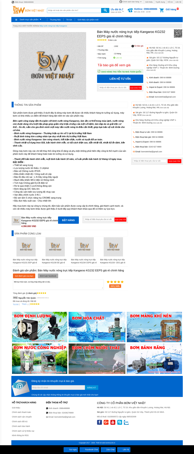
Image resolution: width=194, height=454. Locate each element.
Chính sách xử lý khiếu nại (23, 431)
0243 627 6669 (169, 92)
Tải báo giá (137, 46)
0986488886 (64, 408)
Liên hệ (178, 2)
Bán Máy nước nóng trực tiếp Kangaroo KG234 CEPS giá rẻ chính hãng (84, 263)
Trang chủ (17, 26)
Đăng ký (91, 388)
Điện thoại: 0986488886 (22, 2)
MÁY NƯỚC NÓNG (30, 26)
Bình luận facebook (48, 276)
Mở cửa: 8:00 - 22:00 (145, 10)
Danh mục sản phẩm (29, 19)
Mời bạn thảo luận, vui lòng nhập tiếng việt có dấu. (58, 284)
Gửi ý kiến (115, 286)
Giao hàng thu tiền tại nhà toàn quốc (121, 72)
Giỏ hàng (171, 9)
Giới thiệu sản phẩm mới (88, 20)
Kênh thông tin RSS (20, 435)
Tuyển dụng (160, 2)
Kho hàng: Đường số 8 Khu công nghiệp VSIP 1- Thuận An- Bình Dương (162, 67)
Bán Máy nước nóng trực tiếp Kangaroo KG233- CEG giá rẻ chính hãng (112, 263)
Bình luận (112, 40)
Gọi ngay (71, 449)
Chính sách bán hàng (130, 2)
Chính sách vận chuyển (22, 417)
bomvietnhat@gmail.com (165, 97)
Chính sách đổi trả (19, 421)
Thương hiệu (55, 20)
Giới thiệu (149, 2)
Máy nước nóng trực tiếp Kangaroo (53, 26)
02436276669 (68, 413)
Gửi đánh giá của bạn (24, 276)
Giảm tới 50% (117, 10)
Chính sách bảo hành (21, 426)
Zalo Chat (108, 449)
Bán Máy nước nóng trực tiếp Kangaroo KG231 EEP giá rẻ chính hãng (25, 263)
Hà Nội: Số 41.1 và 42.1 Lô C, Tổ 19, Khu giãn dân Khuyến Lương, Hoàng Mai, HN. (163, 50)
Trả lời (15, 304)
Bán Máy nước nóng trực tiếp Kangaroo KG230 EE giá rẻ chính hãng (54, 263)
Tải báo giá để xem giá (114, 65)
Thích (23, 304)
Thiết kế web (100, 443)
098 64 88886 (165, 77)
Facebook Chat (89, 449)
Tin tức (69, 20)
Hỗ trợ (170, 2)
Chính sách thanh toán (21, 412)
